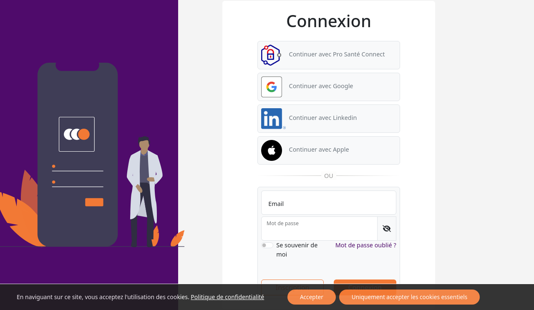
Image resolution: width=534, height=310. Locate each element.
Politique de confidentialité (227, 297)
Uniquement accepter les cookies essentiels (409, 297)
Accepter (311, 297)
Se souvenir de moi (296, 249)
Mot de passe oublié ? (365, 245)
